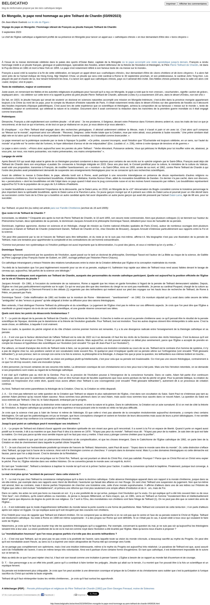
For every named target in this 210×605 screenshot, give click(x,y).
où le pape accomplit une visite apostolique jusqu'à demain (155, 62)
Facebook (47, 595)
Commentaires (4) (32, 595)
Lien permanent (15, 595)
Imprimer (171, 3)
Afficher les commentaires (193, 3)
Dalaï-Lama (176, 195)
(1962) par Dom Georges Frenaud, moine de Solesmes (90, 588)
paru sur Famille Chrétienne (65, 208)
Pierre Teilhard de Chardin (184, 65)
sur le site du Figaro (38, 22)
